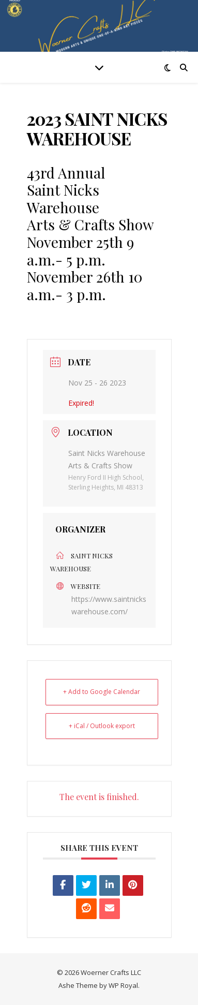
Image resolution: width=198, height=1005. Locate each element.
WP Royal (123, 985)
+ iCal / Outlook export (102, 725)
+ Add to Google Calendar (101, 691)
